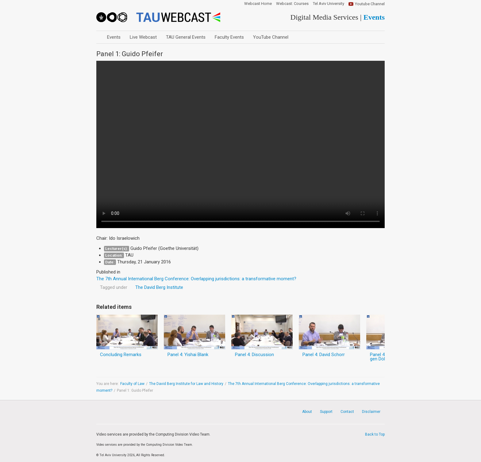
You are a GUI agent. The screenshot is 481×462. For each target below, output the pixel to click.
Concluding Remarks (120, 354)
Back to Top (375, 434)
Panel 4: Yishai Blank (187, 354)
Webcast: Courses (292, 4)
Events (114, 37)
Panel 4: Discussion (254, 354)
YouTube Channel (270, 37)
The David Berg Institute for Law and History (186, 384)
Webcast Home (258, 4)
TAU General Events (186, 37)
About (307, 412)
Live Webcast (143, 37)
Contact (347, 412)
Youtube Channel (370, 4)
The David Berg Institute (159, 287)
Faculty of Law (132, 384)
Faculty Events (229, 37)
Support (326, 412)
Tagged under (113, 287)
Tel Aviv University (328, 4)
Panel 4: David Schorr (323, 354)
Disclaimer (371, 412)
